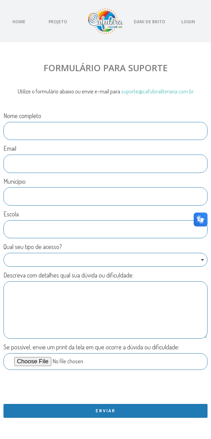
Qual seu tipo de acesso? (32, 246)
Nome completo (22, 115)
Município (14, 181)
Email (9, 148)
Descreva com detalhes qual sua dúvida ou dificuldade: (68, 275)
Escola (11, 214)
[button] (18, 22)
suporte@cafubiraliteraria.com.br (157, 91)
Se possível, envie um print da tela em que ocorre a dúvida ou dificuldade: (91, 347)
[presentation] (56, 386)
